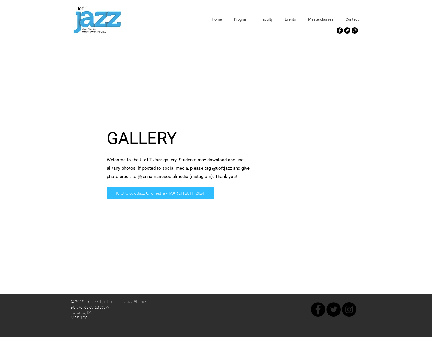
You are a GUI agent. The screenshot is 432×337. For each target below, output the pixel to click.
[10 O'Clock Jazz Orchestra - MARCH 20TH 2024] (160, 193)
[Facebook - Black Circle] (340, 30)
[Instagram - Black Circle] (355, 30)
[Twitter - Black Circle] (347, 30)
